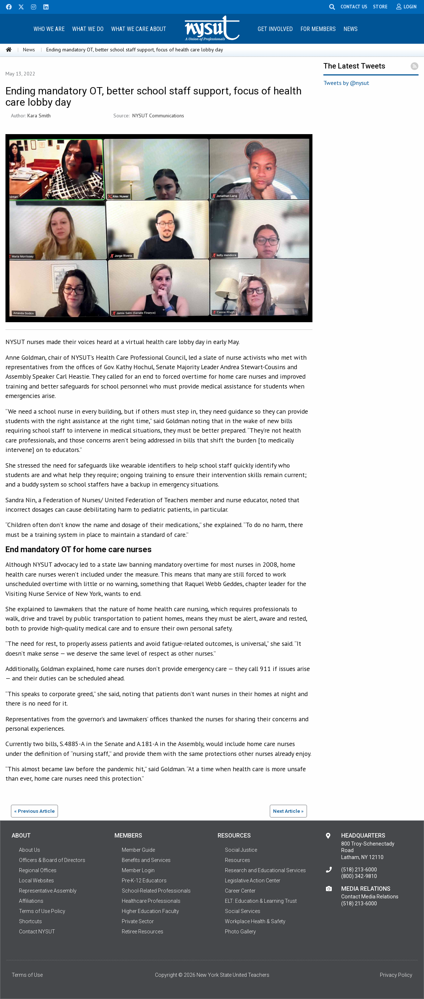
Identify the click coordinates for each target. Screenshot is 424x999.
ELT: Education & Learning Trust (261, 901)
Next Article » (288, 811)
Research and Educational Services (265, 870)
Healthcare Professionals (151, 901)
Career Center (240, 891)
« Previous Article (34, 811)
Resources (237, 860)
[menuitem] (49, 29)
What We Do (88, 29)
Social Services (242, 911)
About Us (29, 850)
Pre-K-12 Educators (144, 880)
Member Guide (138, 850)
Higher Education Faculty (150, 911)
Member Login (138, 870)
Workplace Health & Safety (255, 921)
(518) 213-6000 (359, 870)
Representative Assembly (48, 891)
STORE (383, 6)
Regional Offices (38, 870)
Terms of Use (27, 975)
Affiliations (31, 901)
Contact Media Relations (369, 897)
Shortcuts (30, 921)
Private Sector (138, 921)
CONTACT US (357, 6)
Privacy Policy (396, 975)
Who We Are (49, 29)
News (350, 29)
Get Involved (275, 29)
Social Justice (241, 850)
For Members (318, 29)
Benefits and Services (146, 860)
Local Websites (36, 880)
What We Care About (138, 29)
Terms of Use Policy (42, 911)
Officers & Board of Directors (52, 860)
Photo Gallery (240, 931)
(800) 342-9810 (359, 876)
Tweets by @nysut (346, 82)
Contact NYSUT (37, 931)
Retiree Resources (142, 931)
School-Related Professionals (156, 891)
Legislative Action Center (252, 880)
